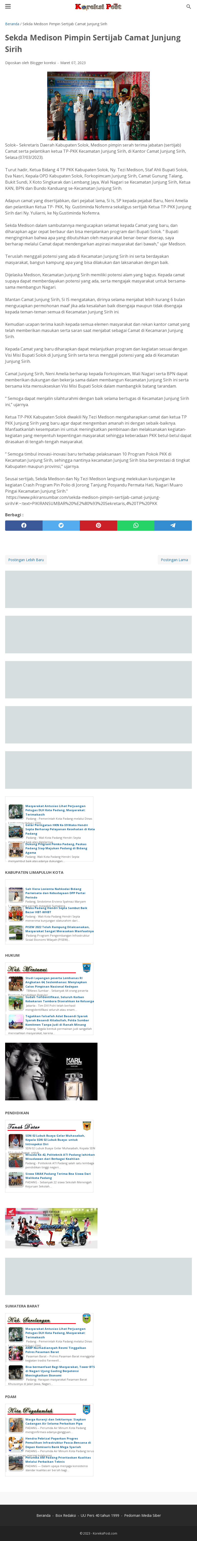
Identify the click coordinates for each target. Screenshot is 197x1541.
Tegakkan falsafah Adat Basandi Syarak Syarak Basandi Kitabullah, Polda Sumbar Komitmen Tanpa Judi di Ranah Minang (57, 1020)
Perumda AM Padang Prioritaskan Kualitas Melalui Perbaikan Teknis (58, 1460)
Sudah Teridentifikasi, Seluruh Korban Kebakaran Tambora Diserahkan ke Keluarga (59, 999)
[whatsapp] (136, 525)
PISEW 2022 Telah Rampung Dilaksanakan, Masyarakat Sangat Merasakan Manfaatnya (59, 929)
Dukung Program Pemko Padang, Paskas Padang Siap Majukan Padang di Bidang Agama (56, 848)
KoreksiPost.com (105, 1533)
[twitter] (61, 525)
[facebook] (24, 525)
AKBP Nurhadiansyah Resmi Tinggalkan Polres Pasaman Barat (55, 1350)
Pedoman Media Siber (142, 1515)
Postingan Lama (174, 559)
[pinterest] (98, 525)
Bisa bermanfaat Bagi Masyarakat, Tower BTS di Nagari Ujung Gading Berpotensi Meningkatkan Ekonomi (60, 1371)
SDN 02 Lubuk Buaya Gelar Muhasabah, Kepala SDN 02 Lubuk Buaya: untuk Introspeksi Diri (55, 1140)
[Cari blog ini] (189, 7)
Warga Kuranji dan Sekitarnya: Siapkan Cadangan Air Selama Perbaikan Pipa (55, 1421)
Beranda (43, 1515)
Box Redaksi (65, 1515)
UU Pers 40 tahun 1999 (100, 1515)
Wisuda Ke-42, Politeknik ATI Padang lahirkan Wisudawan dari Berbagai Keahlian (60, 1157)
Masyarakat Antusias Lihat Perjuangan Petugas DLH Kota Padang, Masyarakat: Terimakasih (55, 810)
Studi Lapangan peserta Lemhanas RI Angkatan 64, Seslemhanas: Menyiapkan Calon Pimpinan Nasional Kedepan (56, 982)
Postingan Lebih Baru (26, 559)
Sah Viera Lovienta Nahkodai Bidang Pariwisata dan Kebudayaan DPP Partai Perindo (55, 893)
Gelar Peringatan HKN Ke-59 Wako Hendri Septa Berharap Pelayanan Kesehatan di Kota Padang (60, 829)
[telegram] (173, 525)
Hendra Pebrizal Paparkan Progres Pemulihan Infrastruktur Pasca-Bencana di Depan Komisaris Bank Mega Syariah (58, 1442)
